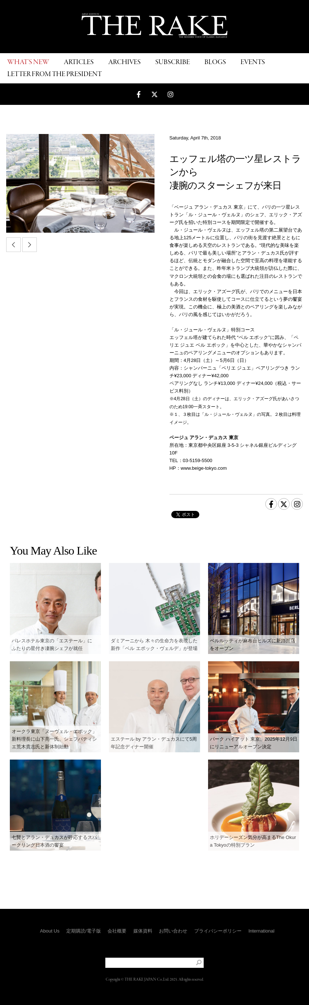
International (262, 931)
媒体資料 (142, 931)
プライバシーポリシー (218, 931)
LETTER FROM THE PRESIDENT (54, 74)
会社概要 (116, 931)
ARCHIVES (124, 62)
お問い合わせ (173, 931)
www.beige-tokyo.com (204, 468)
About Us (49, 931)
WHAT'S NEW (28, 62)
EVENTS (252, 62)
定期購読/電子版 (83, 931)
